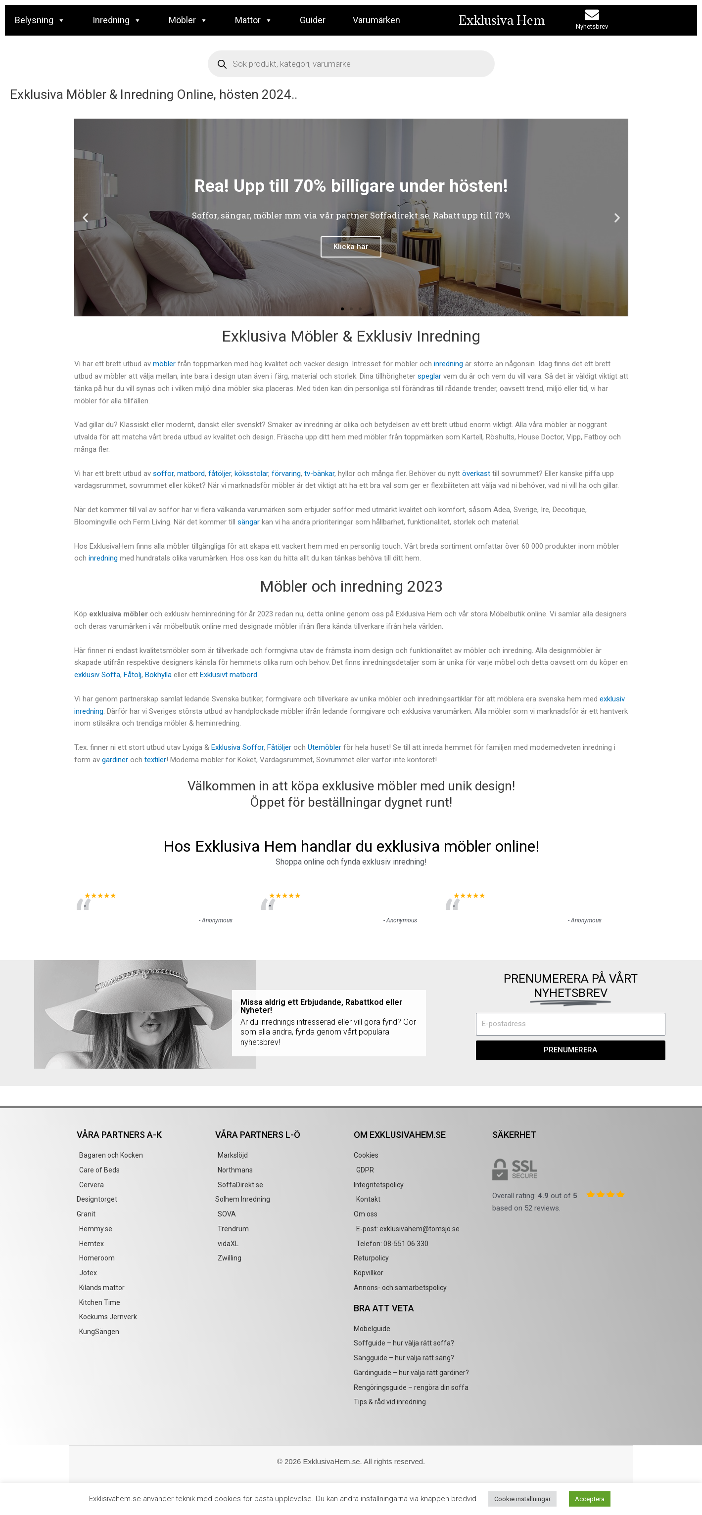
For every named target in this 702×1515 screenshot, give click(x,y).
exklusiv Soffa (97, 674)
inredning (448, 363)
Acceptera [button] (590, 1499)
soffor (163, 473)
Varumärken (376, 20)
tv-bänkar (319, 473)
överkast (476, 473)
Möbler (188, 20)
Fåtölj (132, 674)
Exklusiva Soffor (237, 747)
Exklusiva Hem (502, 20)
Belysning (40, 20)
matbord (191, 473)
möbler (164, 363)
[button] (85, 218)
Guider (313, 20)
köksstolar (251, 473)
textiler (155, 759)
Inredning (117, 20)
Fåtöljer (279, 747)
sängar (248, 522)
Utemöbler (325, 747)
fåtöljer (219, 473)
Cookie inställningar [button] (522, 1499)
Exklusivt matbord (228, 674)
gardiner (115, 759)
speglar (429, 376)
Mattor (254, 20)
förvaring (286, 473)
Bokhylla (158, 674)
